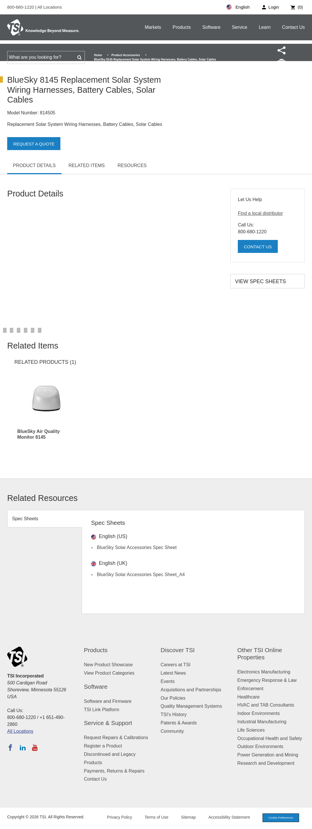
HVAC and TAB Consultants (265, 705)
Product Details (34, 165)
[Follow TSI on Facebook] (10, 747)
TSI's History (174, 714)
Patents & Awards (179, 722)
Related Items (86, 165)
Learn (265, 27)
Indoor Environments (258, 713)
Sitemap (183, 817)
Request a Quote (35, 143)
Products (182, 27)
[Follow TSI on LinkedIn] (23, 747)
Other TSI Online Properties (259, 653)
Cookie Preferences (278, 818)
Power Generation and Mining (267, 754)
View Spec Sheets (260, 281)
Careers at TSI (176, 664)
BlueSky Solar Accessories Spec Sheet (137, 547)
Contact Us (293, 27)
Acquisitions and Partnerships (191, 689)
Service (239, 27)
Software (211, 27)
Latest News (173, 673)
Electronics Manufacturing (263, 671)
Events (168, 681)
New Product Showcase (108, 664)
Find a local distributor (260, 213)
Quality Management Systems (191, 706)
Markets (153, 27)
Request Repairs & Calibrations (116, 737)
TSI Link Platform (101, 709)
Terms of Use (151, 817)
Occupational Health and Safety (269, 738)
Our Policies (173, 698)
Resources (132, 165)
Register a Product (103, 745)
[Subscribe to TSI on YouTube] (34, 747)
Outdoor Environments (260, 746)
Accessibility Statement (224, 817)
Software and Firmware (107, 701)
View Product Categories (109, 673)
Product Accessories (126, 55)
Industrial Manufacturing (261, 721)
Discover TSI (178, 650)
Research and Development (265, 763)
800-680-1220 (21, 7)
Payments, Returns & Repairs (114, 771)
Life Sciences (251, 730)
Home (98, 55)
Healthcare (248, 696)
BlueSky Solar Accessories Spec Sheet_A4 (141, 574)
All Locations (49, 7)
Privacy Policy (114, 817)
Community (172, 731)
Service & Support (108, 723)
